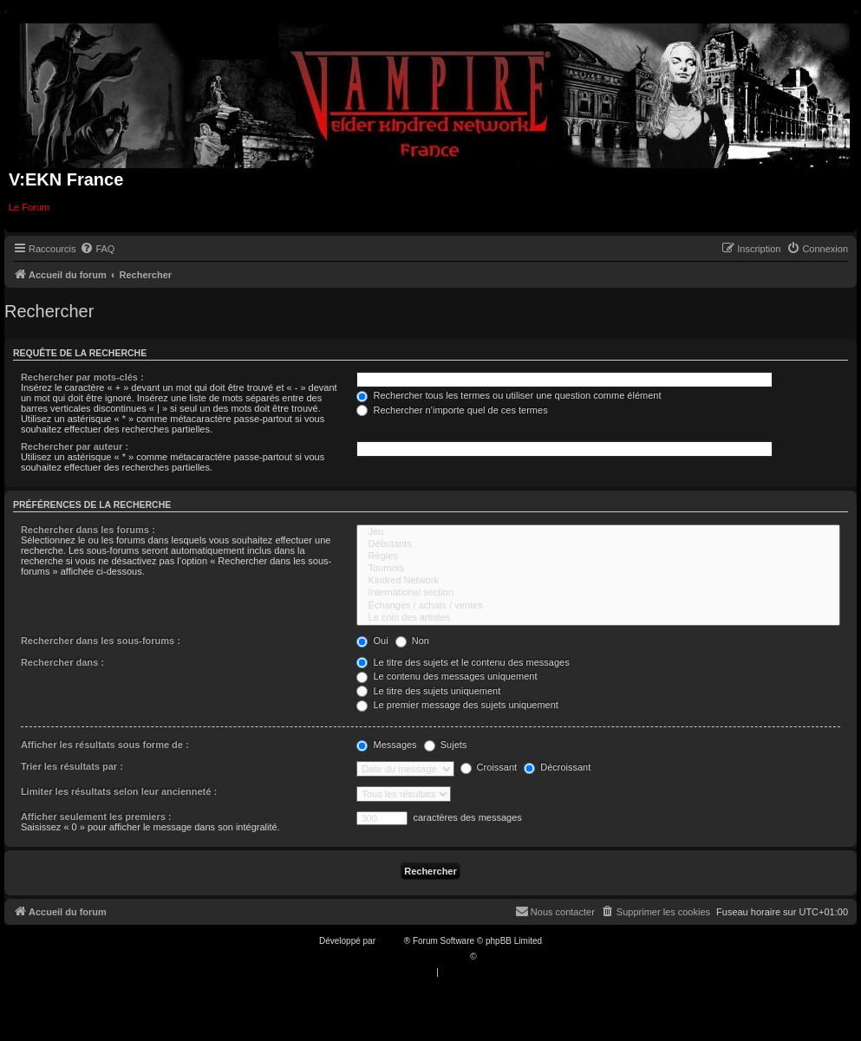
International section (598, 593)
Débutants (598, 544)
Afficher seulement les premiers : (96, 816)
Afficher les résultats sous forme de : (105, 744)
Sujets (445, 744)
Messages (386, 744)
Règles (598, 556)
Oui (372, 640)
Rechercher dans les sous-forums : (100, 640)
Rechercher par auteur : (74, 446)
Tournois (598, 569)
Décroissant (557, 767)
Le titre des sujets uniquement (428, 691)
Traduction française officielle (412, 956)
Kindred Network (598, 581)
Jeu (598, 532)
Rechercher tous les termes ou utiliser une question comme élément (508, 395)
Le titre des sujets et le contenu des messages (462, 662)
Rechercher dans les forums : (88, 529)
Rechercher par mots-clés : (82, 377)
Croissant (489, 767)
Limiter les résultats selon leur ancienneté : (119, 791)
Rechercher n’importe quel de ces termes (451, 410)
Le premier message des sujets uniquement (457, 704)
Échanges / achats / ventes (598, 606)
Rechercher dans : (62, 662)
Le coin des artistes (598, 618)
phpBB (391, 941)
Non (412, 640)
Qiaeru (492, 956)
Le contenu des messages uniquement (446, 676)
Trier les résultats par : (72, 766)
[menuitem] (97, 248)
